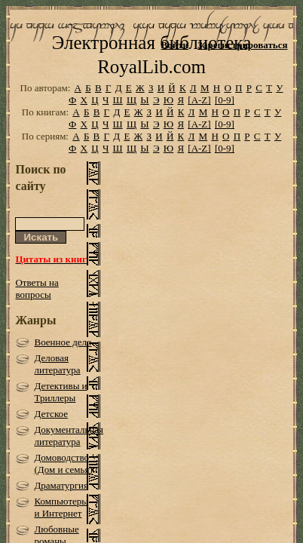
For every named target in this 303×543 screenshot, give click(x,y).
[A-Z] (199, 123)
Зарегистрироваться (242, 45)
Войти (175, 45)
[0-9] (224, 123)
